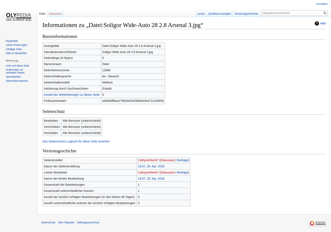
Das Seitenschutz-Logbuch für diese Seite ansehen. (76, 141)
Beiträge (182, 160)
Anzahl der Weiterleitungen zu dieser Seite (72, 94)
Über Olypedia (66, 222)
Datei (42, 13)
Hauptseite (12, 41)
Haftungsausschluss (88, 222)
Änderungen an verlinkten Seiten (15, 71)
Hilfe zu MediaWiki (16, 53)
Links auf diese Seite (17, 65)
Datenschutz (48, 222)
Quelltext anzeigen (219, 13)
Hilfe (323, 23)
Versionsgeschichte (246, 13)
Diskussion (167, 160)
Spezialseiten (13, 76)
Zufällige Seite (14, 49)
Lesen (201, 13)
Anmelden (322, 4)
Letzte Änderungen (16, 45)
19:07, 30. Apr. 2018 (151, 166)
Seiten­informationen (17, 80)
